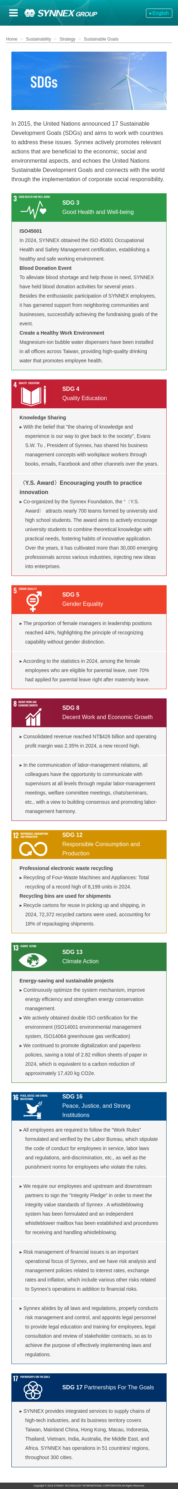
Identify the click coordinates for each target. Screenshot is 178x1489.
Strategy (67, 39)
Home (11, 39)
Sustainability (38, 39)
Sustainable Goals (101, 39)
